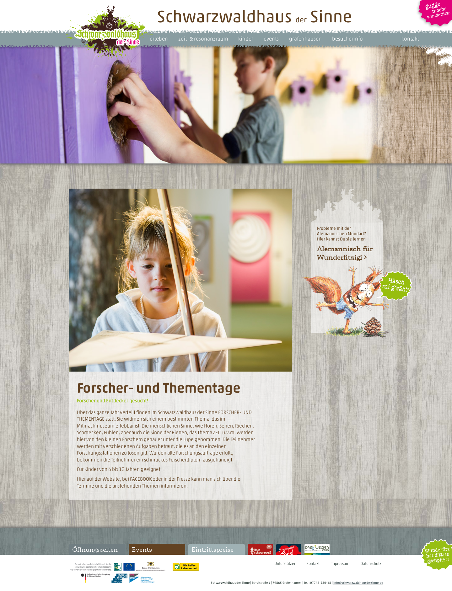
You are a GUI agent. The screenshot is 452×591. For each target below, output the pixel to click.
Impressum (340, 563)
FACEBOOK (141, 479)
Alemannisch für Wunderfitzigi (345, 252)
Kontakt (313, 563)
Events (142, 549)
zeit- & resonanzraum (203, 39)
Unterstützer (284, 563)
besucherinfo (347, 39)
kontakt (410, 39)
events (271, 39)
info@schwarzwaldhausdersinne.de (358, 583)
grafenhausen (305, 39)
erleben (159, 39)
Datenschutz (370, 563)
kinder (245, 39)
